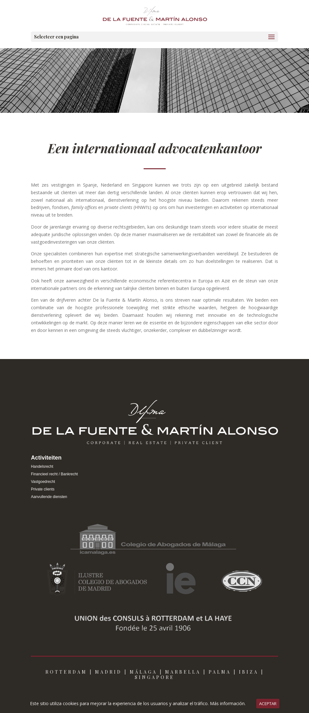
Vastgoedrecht (43, 481)
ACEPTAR (267, 703)
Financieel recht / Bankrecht (54, 474)
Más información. (228, 703)
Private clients (43, 489)
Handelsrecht (42, 466)
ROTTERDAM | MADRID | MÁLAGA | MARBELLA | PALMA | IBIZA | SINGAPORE (154, 674)
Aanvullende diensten (49, 497)
